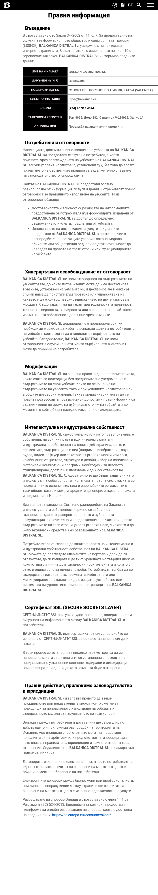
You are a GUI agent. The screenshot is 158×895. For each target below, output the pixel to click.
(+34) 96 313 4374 (81, 108)
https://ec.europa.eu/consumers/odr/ (81, 815)
